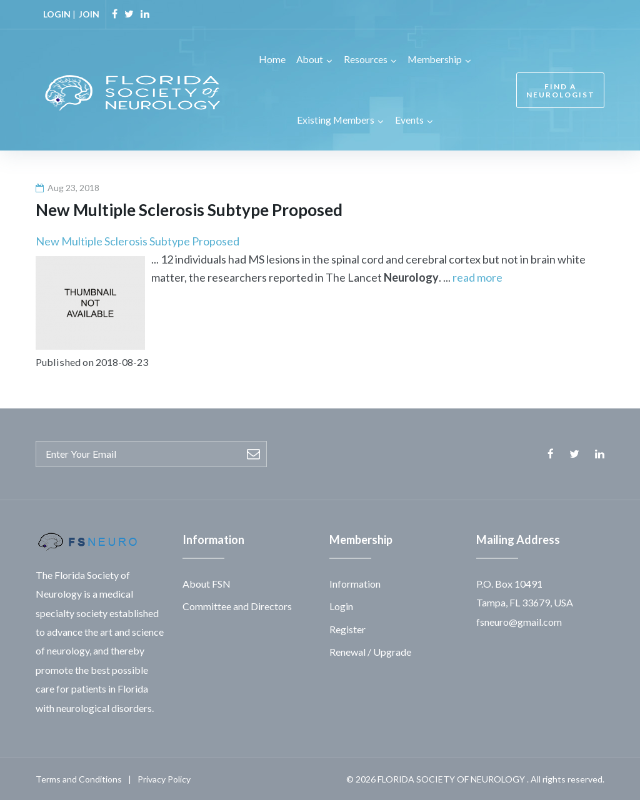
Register (347, 628)
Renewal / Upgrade (370, 650)
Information (355, 582)
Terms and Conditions (79, 778)
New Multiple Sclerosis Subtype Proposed (137, 240)
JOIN (89, 14)
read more (477, 276)
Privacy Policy (164, 778)
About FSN (206, 582)
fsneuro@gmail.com (519, 620)
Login (341, 605)
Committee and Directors (237, 605)
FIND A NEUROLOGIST (558, 90)
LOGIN (57, 14)
